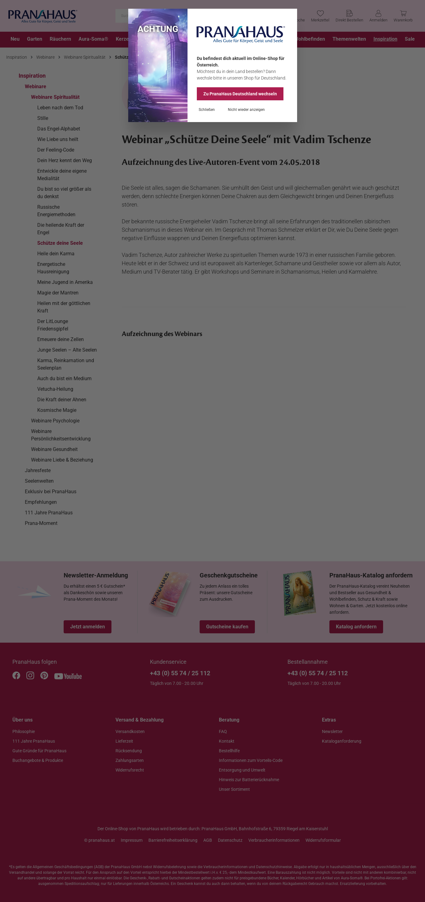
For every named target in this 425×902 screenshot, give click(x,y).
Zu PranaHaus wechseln (240, 93)
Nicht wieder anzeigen (246, 109)
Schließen (207, 109)
